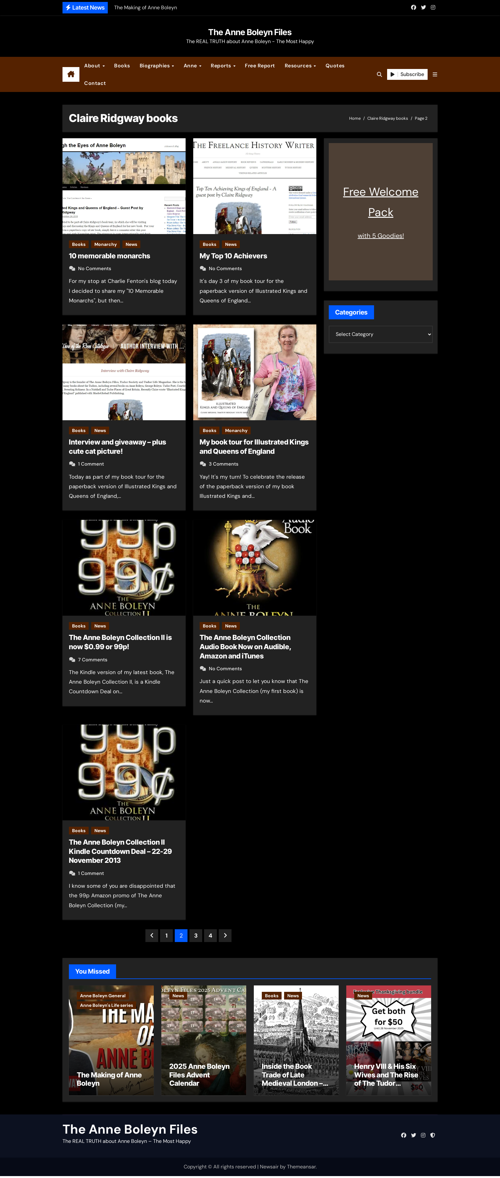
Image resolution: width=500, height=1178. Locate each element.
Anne (191, 65)
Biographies (155, 65)
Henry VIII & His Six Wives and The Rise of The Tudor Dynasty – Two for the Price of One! (386, 1085)
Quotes (335, 65)
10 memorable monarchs (109, 256)
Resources (299, 65)
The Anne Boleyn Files (250, 32)
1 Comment (91, 464)
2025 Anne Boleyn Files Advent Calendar (199, 1076)
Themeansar (301, 1168)
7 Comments (92, 660)
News (131, 244)
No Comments (94, 268)
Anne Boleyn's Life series (106, 1005)
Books (122, 65)
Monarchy (105, 244)
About (93, 65)
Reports (221, 65)
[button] (435, 75)
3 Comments (224, 464)
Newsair (269, 1168)
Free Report (260, 65)
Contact (95, 83)
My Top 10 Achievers (233, 256)
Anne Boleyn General (103, 996)
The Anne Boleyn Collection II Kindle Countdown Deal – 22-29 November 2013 (120, 851)
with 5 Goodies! (381, 236)
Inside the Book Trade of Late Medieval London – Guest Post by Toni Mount (292, 1085)
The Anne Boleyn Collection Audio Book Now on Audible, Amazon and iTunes (245, 646)
